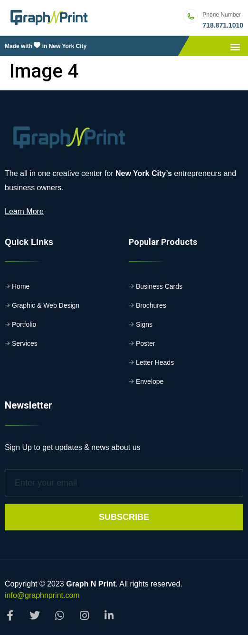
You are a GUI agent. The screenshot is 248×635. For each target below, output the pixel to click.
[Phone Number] (190, 16)
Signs (144, 324)
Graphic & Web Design (45, 305)
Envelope (149, 381)
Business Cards (159, 286)
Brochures (151, 305)
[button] (235, 47)
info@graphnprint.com (42, 595)
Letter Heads (155, 362)
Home (20, 286)
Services (25, 343)
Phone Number (221, 14)
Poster (145, 343)
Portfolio (24, 324)
